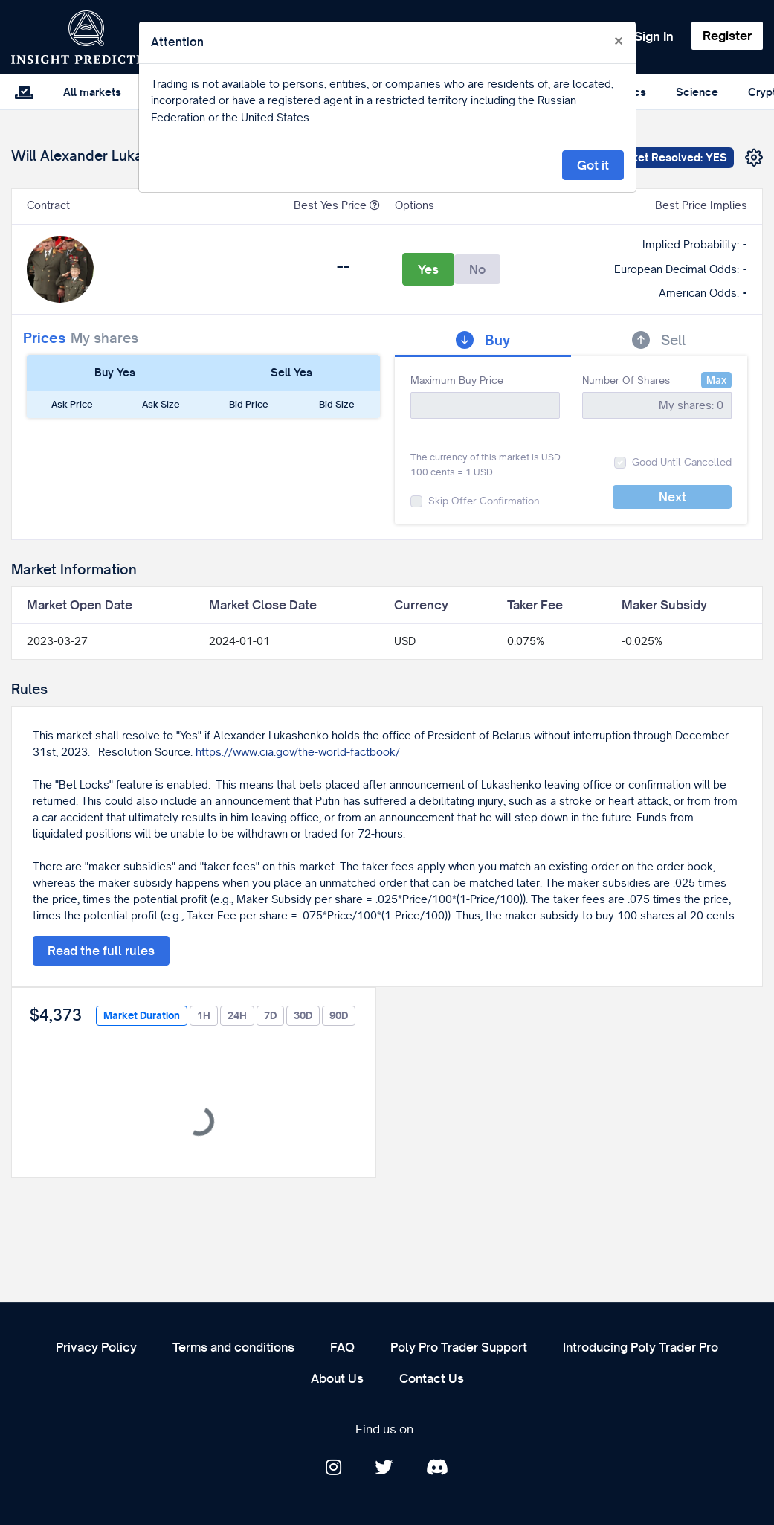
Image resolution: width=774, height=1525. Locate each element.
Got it (593, 165)
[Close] (619, 42)
